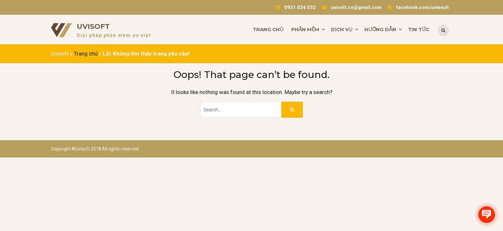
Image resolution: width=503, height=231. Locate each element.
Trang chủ (86, 53)
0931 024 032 (300, 7)
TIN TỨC (418, 29)
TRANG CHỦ (268, 29)
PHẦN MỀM (305, 29)
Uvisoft (93, 26)
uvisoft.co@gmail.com (356, 7)
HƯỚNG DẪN (380, 29)
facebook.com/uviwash (422, 7)
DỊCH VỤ (341, 29)
